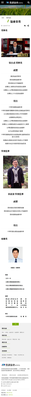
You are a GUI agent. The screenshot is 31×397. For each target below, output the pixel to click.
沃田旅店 (3, 390)
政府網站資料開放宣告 (23, 375)
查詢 (28, 2)
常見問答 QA (21, 355)
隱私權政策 (4, 375)
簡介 (3, 332)
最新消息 (4, 335)
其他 (19, 339)
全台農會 (9, 390)
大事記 (6, 332)
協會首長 (11, 332)
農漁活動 (4, 339)
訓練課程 (4, 346)
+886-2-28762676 (7, 384)
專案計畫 (14, 339)
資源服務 (4, 351)
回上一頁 (25, 25)
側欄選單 (2, 2)
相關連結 (9, 357)
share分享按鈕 (28, 25)
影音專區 (4, 357)
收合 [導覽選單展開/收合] (15, 324)
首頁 (3, 17)
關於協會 (8, 17)
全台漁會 (15, 390)
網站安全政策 (13, 375)
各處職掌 (17, 332)
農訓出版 (4, 342)
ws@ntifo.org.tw (7, 386)
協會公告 (9, 339)
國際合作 (22, 332)
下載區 (15, 355)
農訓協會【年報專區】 (7, 355)
